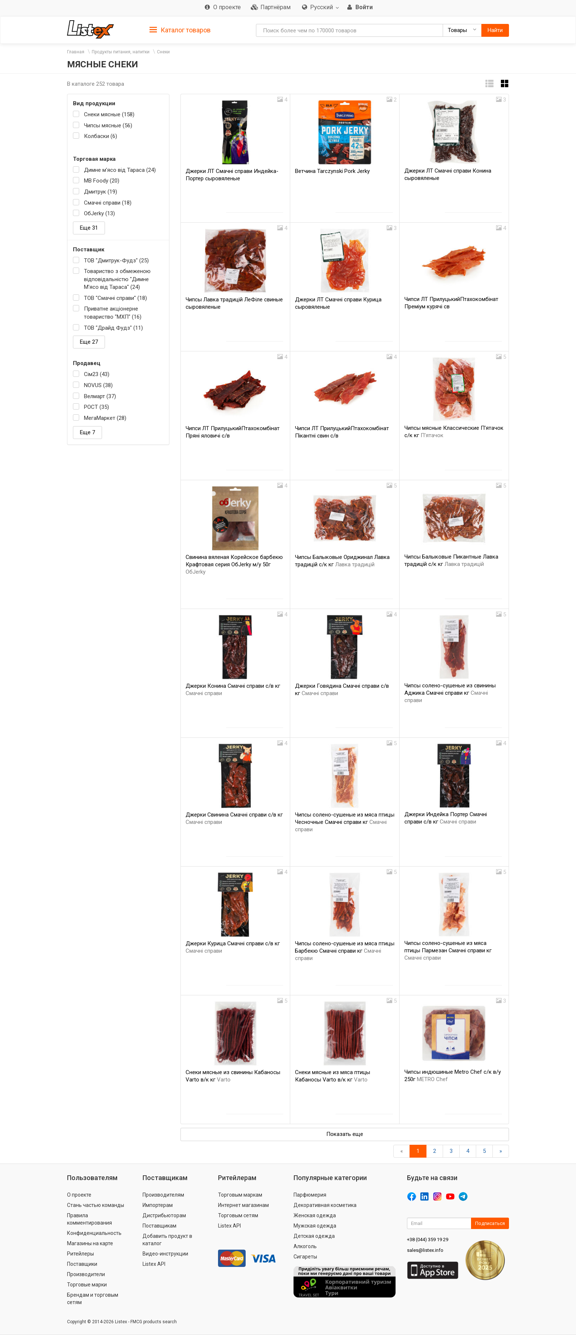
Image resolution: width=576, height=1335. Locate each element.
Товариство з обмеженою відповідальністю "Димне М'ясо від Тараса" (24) (117, 279)
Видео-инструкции (165, 1254)
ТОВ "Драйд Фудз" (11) (113, 328)
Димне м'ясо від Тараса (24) (120, 170)
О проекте (79, 1195)
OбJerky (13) (99, 213)
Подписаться (490, 1223)
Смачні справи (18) (107, 202)
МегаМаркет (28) (105, 418)
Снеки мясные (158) (109, 114)
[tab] (180, 30)
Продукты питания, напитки (121, 51)
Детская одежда (314, 1236)
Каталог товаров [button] (180, 30)
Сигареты (305, 1257)
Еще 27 (89, 342)
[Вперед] (500, 1151)
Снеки (163, 51)
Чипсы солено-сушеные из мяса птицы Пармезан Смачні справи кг (448, 950)
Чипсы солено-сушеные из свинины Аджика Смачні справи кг (450, 693)
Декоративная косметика (325, 1205)
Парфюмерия (310, 1195)
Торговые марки (87, 1285)
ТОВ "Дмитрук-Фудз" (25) (116, 260)
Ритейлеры (80, 1254)
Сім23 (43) (96, 374)
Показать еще (344, 1134)
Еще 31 (89, 227)
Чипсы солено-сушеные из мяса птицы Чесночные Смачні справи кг (344, 822)
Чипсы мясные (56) (108, 125)
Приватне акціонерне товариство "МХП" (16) (112, 312)
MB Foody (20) (101, 180)
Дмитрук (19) (100, 191)
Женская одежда (315, 1215)
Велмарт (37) (100, 396)
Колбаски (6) (100, 136)
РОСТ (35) (96, 407)
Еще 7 (87, 432)
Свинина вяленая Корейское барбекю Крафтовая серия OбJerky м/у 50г (234, 564)
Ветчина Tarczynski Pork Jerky (332, 171)
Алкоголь (305, 1246)
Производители (86, 1274)
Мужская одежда (315, 1226)
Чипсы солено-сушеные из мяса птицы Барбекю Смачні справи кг (344, 951)
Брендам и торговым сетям (92, 1298)
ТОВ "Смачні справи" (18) (115, 298)
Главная (75, 51)
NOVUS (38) (98, 385)
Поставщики (82, 1264)
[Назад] (401, 1151)
